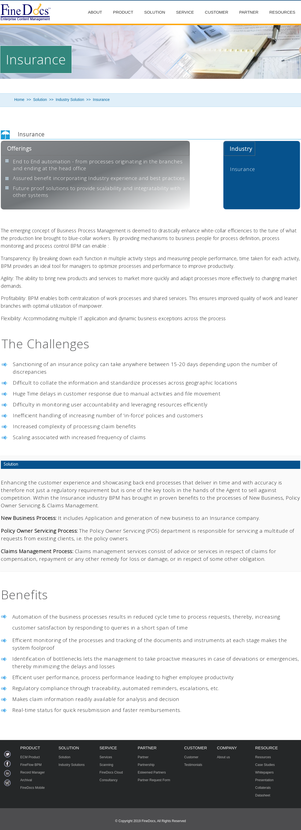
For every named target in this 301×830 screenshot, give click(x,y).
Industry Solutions (71, 765)
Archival (26, 780)
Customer (216, 12)
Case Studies (265, 765)
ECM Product (30, 757)
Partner (248, 12)
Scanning (106, 765)
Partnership (146, 765)
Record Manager (32, 772)
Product (123, 12)
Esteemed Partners (152, 772)
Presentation (264, 780)
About (95, 12)
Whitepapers (264, 772)
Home (19, 99)
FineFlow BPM (31, 765)
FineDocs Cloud (111, 772)
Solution (154, 12)
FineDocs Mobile (32, 788)
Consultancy (108, 780)
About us (223, 757)
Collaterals (263, 788)
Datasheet (262, 795)
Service (185, 12)
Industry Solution (70, 99)
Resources (282, 12)
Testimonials (193, 765)
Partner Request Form (154, 780)
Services (105, 757)
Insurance (101, 99)
